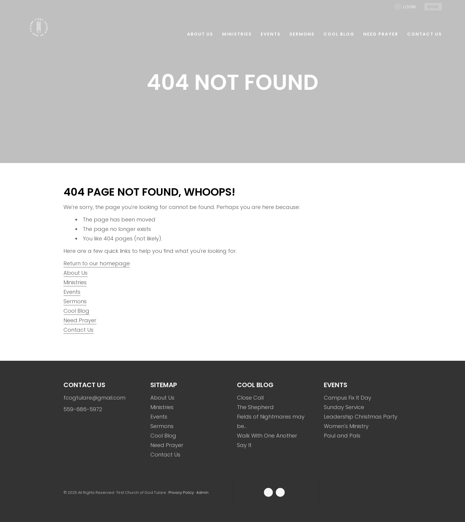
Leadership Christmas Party (360, 416)
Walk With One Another (267, 435)
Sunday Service (344, 407)
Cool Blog (76, 311)
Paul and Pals (342, 435)
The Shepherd (255, 407)
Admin (202, 492)
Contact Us (78, 329)
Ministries (75, 282)
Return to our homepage (96, 263)
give (433, 7)
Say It (244, 445)
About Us (75, 273)
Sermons (75, 301)
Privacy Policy (181, 492)
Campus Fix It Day (347, 397)
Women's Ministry (346, 426)
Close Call (250, 397)
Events (71, 292)
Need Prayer (79, 320)
